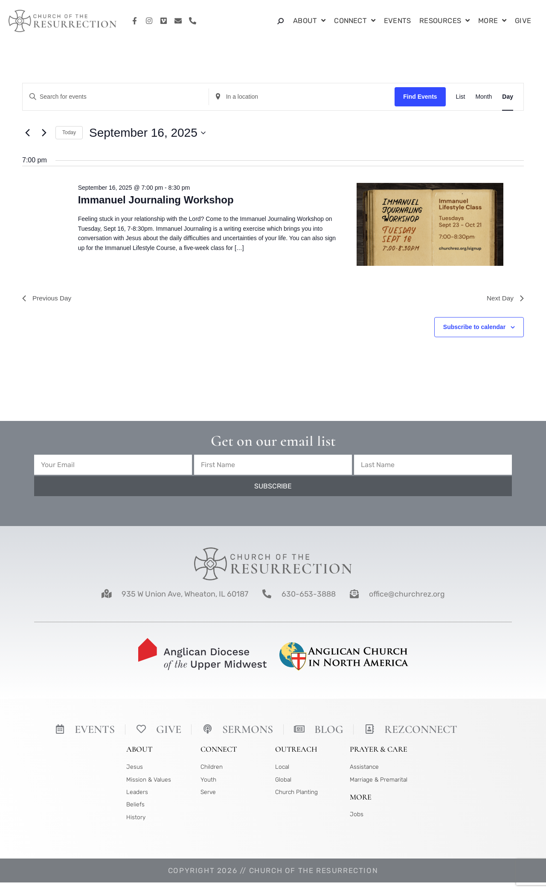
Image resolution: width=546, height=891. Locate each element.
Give (523, 21)
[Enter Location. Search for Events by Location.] (302, 96)
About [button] (309, 21)
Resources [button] (444, 21)
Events (397, 21)
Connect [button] (354, 21)
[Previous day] (27, 133)
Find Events (420, 96)
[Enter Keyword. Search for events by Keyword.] (116, 96)
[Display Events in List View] (460, 96)
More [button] (492, 21)
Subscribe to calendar (474, 327)
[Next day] (44, 133)
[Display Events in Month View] (483, 96)
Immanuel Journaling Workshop (156, 200)
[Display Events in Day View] (507, 96)
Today (69, 132)
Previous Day (47, 298)
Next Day (504, 298)
